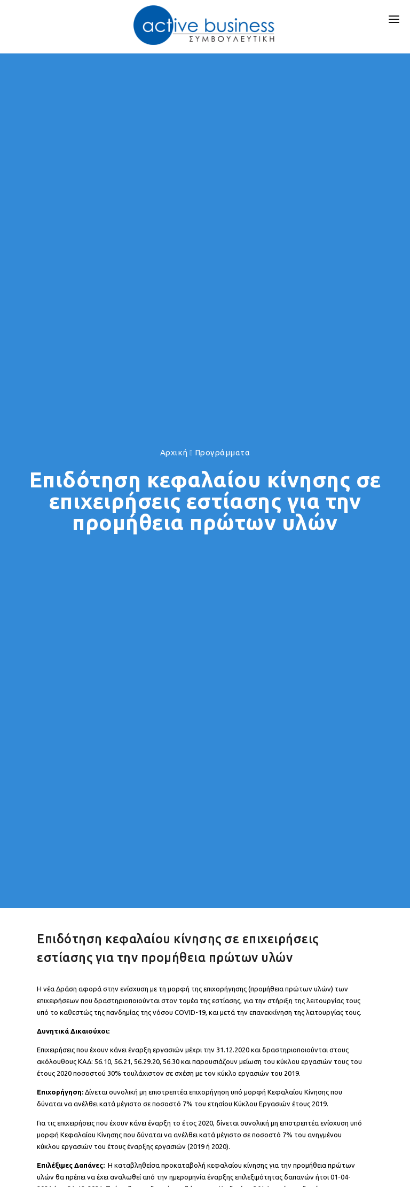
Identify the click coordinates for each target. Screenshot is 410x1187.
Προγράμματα (222, 452)
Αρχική (174, 452)
